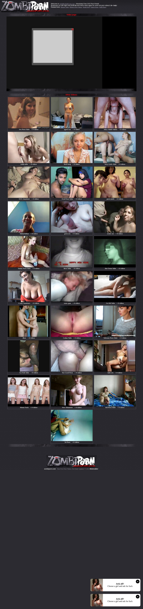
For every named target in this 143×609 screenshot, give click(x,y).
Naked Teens (94, 7)
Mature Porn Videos (76, 7)
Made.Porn (86, 7)
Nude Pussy (102, 7)
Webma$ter (94, 469)
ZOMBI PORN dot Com (67, 4)
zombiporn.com (50, 469)
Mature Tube (65, 7)
